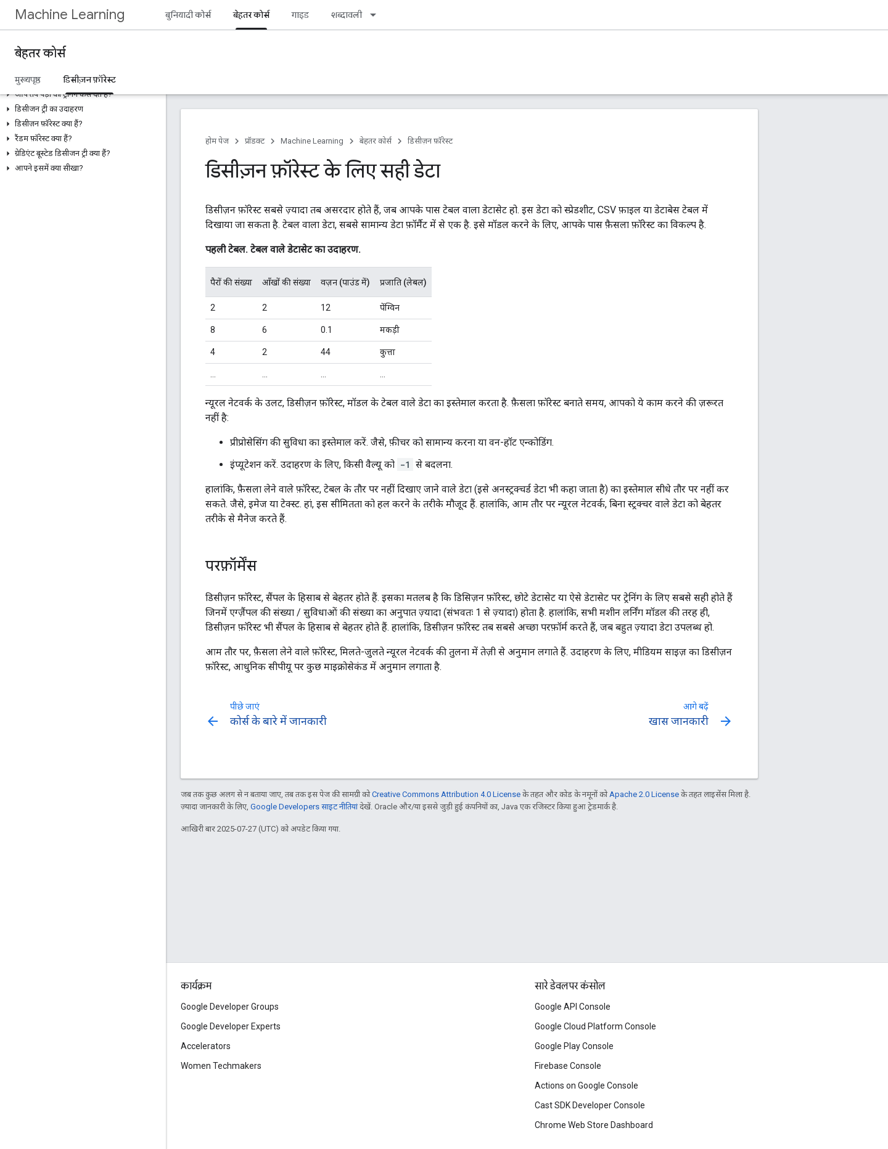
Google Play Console (574, 1046)
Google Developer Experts (231, 1026)
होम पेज (217, 140)
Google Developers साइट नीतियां (304, 806)
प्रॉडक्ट (255, 140)
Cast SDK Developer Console (590, 1105)
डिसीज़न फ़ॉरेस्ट (430, 140)
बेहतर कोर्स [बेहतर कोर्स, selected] (251, 14)
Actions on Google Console (586, 1085)
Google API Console (572, 1007)
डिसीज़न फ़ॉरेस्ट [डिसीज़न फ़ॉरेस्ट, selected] (89, 79)
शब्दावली (346, 14)
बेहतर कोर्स (40, 53)
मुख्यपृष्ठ (28, 79)
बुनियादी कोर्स (188, 14)
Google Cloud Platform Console (595, 1026)
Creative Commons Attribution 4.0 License (446, 794)
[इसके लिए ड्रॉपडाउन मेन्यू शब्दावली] (377, 15)
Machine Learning (70, 14)
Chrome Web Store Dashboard (594, 1125)
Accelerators (206, 1046)
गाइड (300, 14)
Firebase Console (568, 1066)
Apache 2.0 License (644, 794)
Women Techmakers (221, 1066)
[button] (80, 94)
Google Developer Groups (230, 1007)
